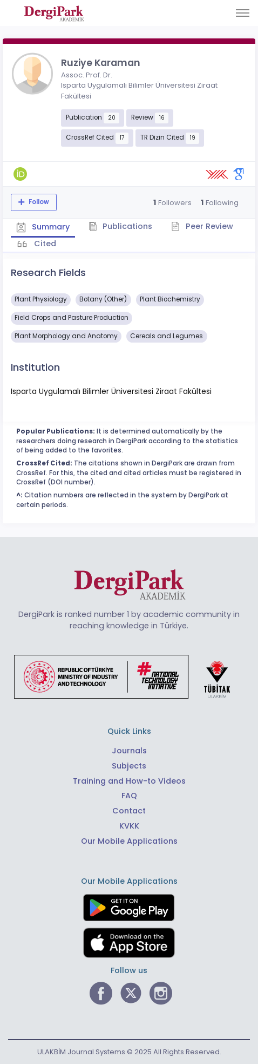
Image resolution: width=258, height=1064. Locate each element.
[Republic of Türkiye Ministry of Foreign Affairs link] (129, 676)
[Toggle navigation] (242, 12)
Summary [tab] (43, 226)
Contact (129, 810)
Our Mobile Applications (129, 841)
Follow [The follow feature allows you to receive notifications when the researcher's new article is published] (38, 202)
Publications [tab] (121, 226)
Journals (129, 750)
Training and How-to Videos (129, 781)
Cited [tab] (44, 243)
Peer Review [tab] (202, 226)
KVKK (129, 825)
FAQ (129, 795)
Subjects (129, 765)
